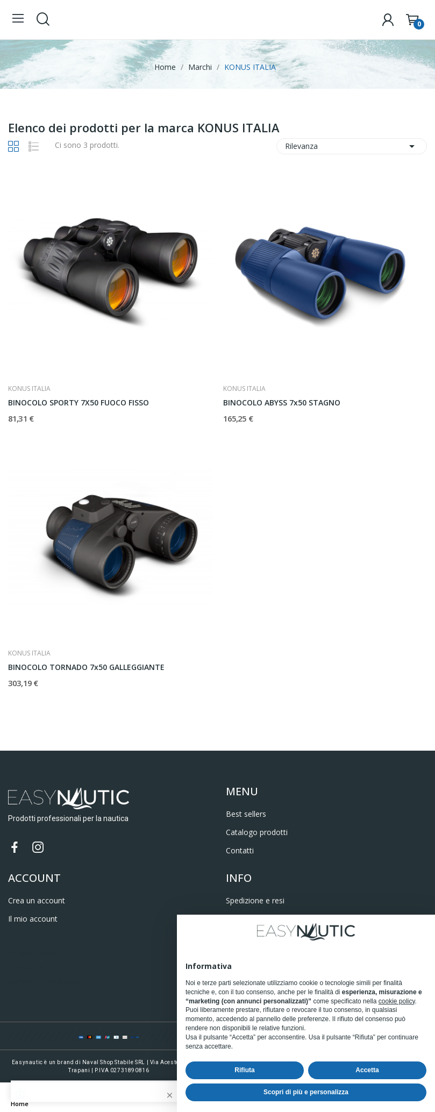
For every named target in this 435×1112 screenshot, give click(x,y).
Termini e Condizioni (43, 981)
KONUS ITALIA (29, 389)
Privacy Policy (31, 953)
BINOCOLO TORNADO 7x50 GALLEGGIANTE (86, 667)
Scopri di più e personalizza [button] (305, 1092)
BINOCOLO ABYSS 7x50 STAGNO (281, 402)
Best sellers (246, 814)
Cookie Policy (31, 967)
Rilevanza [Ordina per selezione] (351, 146)
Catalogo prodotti (257, 832)
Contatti (240, 850)
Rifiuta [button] (244, 1070)
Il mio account (33, 919)
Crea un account (36, 900)
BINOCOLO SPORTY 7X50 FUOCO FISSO (78, 402)
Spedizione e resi (255, 900)
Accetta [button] (367, 1070)
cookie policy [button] (397, 1001)
